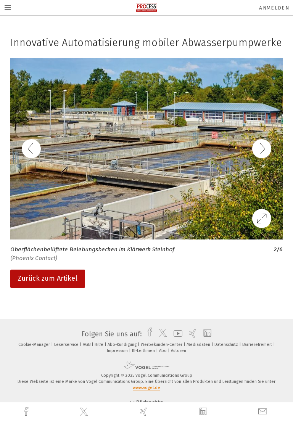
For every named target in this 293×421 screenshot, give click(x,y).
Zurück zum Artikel (47, 278)
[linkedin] (204, 412)
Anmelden (274, 8)
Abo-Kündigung (123, 344)
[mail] (263, 412)
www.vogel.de (146, 387)
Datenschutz (226, 344)
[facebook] (27, 412)
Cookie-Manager (34, 344)
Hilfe (100, 344)
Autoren (178, 350)
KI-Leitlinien (144, 350)
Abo (163, 350)
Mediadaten (199, 344)
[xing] (144, 411)
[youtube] (176, 334)
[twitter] (85, 412)
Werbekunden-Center (162, 344)
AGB (87, 344)
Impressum (118, 350)
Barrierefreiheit (257, 344)
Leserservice (67, 344)
